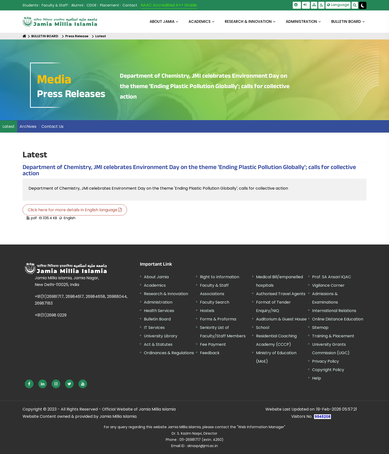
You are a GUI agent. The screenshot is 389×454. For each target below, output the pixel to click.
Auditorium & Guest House (281, 319)
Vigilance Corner (328, 285)
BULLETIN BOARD (346, 21)
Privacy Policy (325, 361)
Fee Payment (213, 344)
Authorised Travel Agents (280, 294)
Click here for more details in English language (75, 210)
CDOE (92, 5)
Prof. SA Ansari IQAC (331, 277)
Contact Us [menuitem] (52, 126)
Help (316, 378)
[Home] (24, 36)
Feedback (210, 353)
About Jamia (162, 21)
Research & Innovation (166, 294)
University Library (160, 336)
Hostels (207, 311)
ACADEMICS (200, 21)
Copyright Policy (328, 370)
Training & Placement (333, 336)
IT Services (154, 327)
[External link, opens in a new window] (29, 384)
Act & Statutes (158, 344)
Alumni (77, 5)
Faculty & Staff (55, 5)
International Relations (334, 311)
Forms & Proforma (218, 319)
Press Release (76, 36)
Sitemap (320, 327)
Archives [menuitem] (28, 126)
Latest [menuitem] (8, 126)
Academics (155, 285)
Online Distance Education (337, 319)
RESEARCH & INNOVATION (248, 21)
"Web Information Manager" (261, 426)
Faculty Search (214, 302)
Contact (130, 5)
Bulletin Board (157, 319)
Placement (109, 5)
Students (30, 5)
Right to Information (219, 277)
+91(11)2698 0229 (50, 315)
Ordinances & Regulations (169, 353)
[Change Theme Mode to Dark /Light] (362, 5)
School (262, 327)
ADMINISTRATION (301, 21)
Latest (100, 36)
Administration (158, 302)
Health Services (159, 311)
